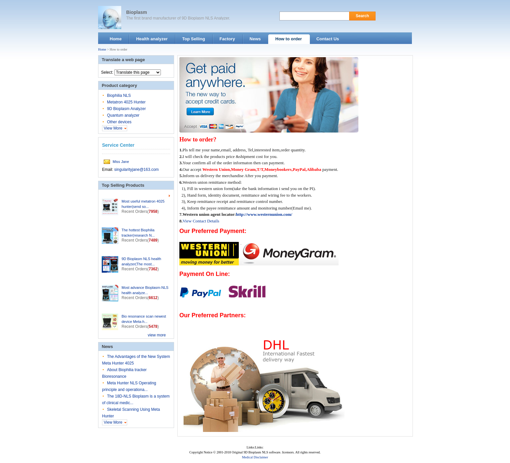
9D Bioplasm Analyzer (126, 108)
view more (157, 335)
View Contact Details (201, 220)
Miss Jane (121, 162)
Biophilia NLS (119, 95)
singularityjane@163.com (136, 169)
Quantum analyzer (123, 115)
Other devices (119, 122)
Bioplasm (136, 12)
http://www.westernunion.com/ (264, 214)
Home (102, 49)
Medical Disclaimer (255, 457)
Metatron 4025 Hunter (126, 102)
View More (113, 128)
